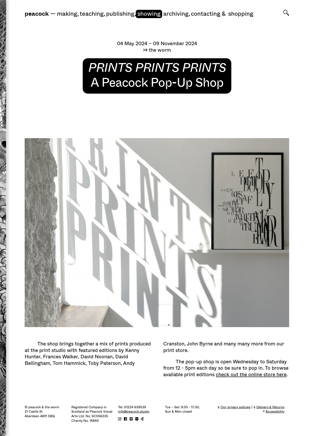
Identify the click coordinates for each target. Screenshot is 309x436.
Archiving (176, 14)
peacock (37, 14)
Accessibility (275, 411)
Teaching (92, 14)
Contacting (205, 14)
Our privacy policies (235, 407)
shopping (240, 14)
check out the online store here (251, 374)
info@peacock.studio (133, 411)
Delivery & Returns (270, 407)
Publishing (121, 14)
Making (68, 14)
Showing (149, 14)
